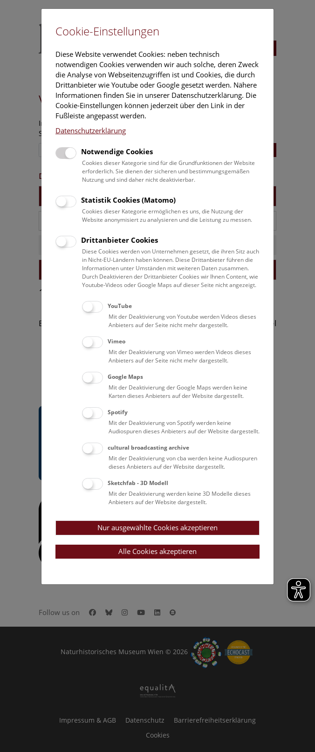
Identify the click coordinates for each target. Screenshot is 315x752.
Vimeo (116, 341)
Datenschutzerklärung (90, 130)
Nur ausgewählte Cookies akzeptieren (157, 527)
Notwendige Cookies (117, 151)
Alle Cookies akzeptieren (157, 551)
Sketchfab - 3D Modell (138, 483)
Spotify (118, 412)
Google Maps (125, 377)
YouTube (120, 306)
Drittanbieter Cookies (119, 240)
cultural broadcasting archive (148, 447)
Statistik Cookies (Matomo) (128, 200)
